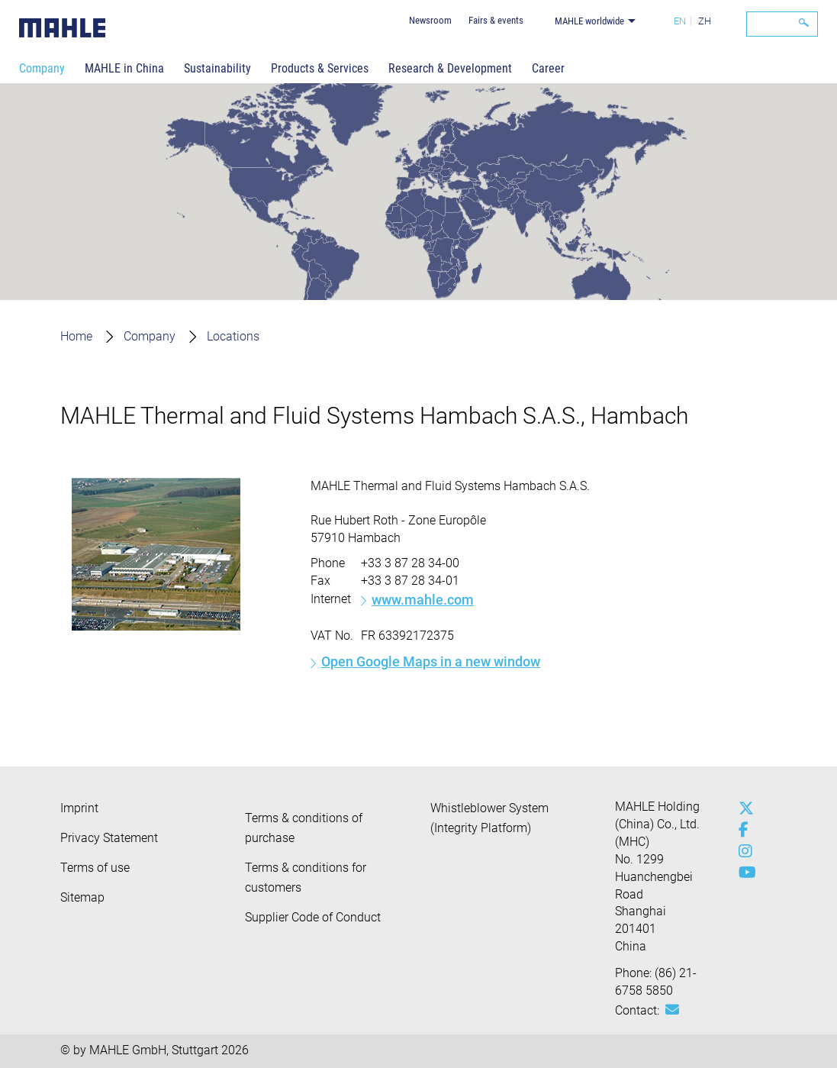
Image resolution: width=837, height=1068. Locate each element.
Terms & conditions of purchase (303, 828)
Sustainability (217, 68)
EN (680, 21)
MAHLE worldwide (589, 21)
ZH (704, 21)
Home (76, 336)
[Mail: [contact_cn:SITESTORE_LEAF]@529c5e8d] (672, 1010)
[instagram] (742, 851)
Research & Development (450, 68)
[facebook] (742, 830)
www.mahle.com (423, 600)
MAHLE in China (124, 68)
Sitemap (82, 897)
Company (42, 68)
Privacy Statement (109, 838)
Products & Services (320, 68)
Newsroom (430, 20)
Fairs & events (495, 20)
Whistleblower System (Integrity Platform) (489, 818)
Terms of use (95, 867)
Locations (233, 336)
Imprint (79, 808)
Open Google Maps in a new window (430, 661)
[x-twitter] (742, 808)
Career (548, 68)
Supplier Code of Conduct (313, 917)
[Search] (782, 24)
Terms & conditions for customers (305, 877)
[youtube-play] (742, 872)
